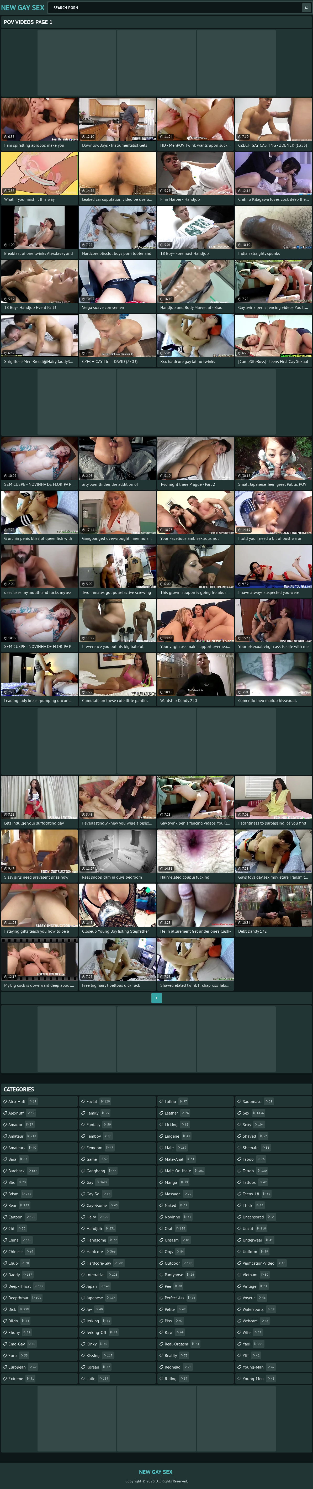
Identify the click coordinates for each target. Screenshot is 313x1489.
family (98, 1113)
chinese (21, 1251)
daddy (21, 1275)
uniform (256, 1251)
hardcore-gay (106, 1263)
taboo (254, 1159)
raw (175, 1332)
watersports (259, 1309)
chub (19, 1263)
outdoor (179, 1263)
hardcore (102, 1251)
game (98, 1159)
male (176, 1148)
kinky (98, 1344)
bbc (17, 1182)
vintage (256, 1286)
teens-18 (257, 1194)
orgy (175, 1251)
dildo (19, 1321)
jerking (99, 1321)
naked (177, 1205)
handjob (101, 1228)
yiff (252, 1355)
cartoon (22, 1217)
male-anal (180, 1159)
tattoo (255, 1171)
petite (176, 1309)
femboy (100, 1136)
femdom (101, 1148)
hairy (98, 1217)
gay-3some (103, 1205)
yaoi (253, 1344)
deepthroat (25, 1298)
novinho (179, 1217)
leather (177, 1113)
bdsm (20, 1194)
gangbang (102, 1171)
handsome (102, 1240)
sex (254, 1113)
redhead (179, 1367)
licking (177, 1124)
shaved (255, 1136)
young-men (259, 1378)
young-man (259, 1367)
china (20, 1240)
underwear (258, 1240)
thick (254, 1205)
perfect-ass (181, 1298)
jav (95, 1309)
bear (19, 1205)
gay (98, 1182)
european (23, 1367)
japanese (102, 1298)
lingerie (178, 1136)
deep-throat (26, 1286)
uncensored (259, 1217)
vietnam (256, 1275)
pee (174, 1286)
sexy (254, 1124)
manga (177, 1182)
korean (99, 1367)
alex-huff (23, 1101)
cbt (17, 1228)
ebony (20, 1332)
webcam (256, 1321)
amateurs (23, 1148)
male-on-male (185, 1171)
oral (176, 1228)
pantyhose (180, 1275)
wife (253, 1332)
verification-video (265, 1263)
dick (19, 1309)
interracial (103, 1275)
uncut (255, 1228)
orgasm (178, 1240)
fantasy (99, 1124)
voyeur (255, 1298)
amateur (23, 1136)
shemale (257, 1148)
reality (177, 1355)
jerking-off (103, 1332)
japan (99, 1286)
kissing (100, 1355)
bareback (23, 1171)
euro (18, 1355)
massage (179, 1194)
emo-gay (22, 1344)
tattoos (255, 1182)
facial (99, 1101)
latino (176, 1101)
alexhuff (22, 1113)
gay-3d (99, 1194)
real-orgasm (182, 1344)
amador (21, 1124)
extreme (21, 1378)
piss (174, 1321)
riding (177, 1378)
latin (98, 1378)
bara (18, 1159)
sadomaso (258, 1101)
